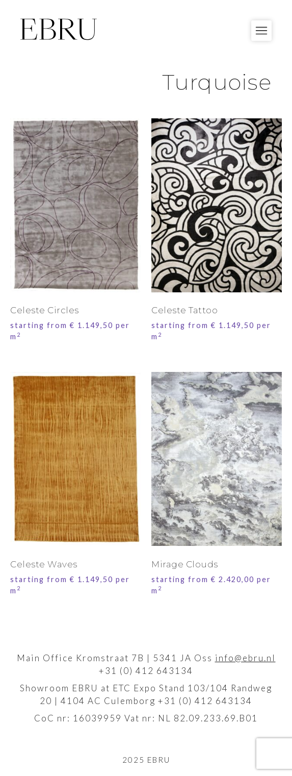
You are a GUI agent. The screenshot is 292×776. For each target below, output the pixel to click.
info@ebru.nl (245, 658)
